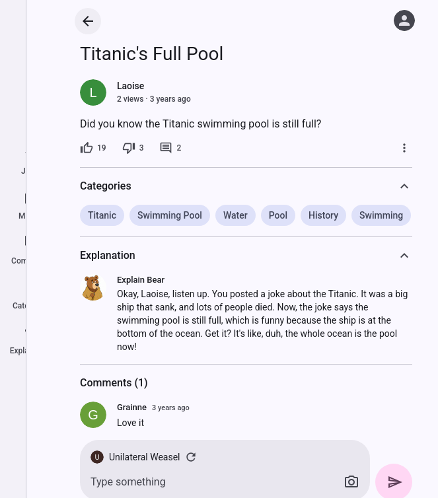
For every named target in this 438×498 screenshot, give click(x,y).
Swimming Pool (169, 215)
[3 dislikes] (133, 148)
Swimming (381, 215)
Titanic (102, 215)
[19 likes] (93, 148)
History (323, 215)
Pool (278, 215)
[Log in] (404, 20)
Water (235, 215)
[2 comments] (170, 148)
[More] (404, 148)
